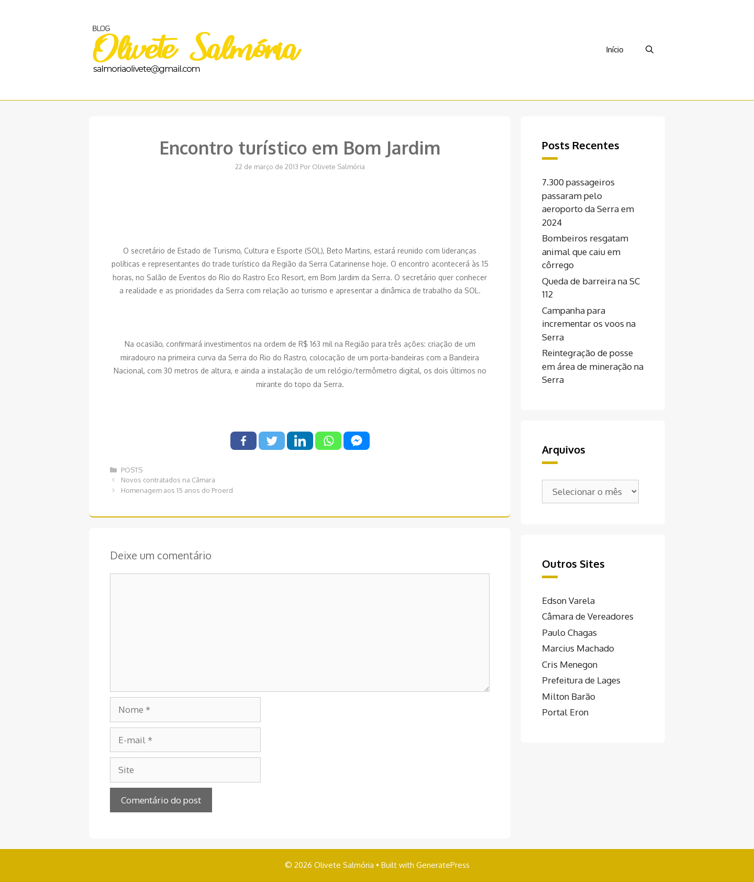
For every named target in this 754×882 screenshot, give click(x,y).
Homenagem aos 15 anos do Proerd (177, 490)
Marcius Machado (578, 648)
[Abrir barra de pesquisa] (649, 49)
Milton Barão (568, 696)
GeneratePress (443, 865)
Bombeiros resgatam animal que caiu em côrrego (585, 251)
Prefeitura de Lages (581, 680)
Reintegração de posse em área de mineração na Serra (593, 366)
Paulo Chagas (569, 632)
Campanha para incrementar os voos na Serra (589, 324)
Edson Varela (568, 600)
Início (615, 49)
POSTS (131, 470)
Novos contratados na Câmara (168, 480)
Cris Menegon (569, 664)
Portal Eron (565, 712)
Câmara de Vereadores (588, 616)
